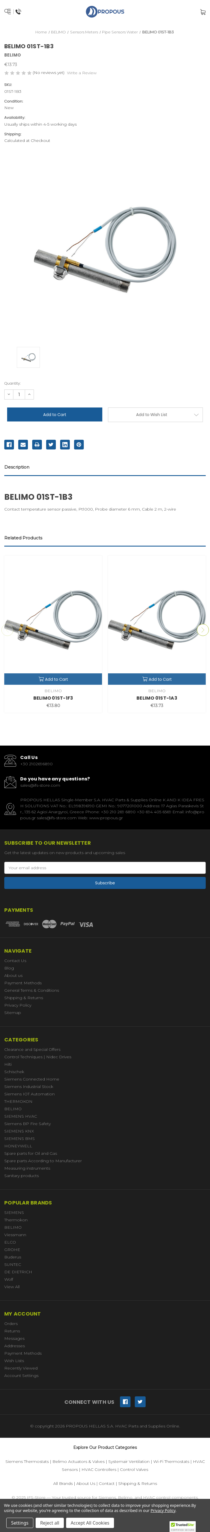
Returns (12, 1331)
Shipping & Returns (23, 997)
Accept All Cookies (90, 1523)
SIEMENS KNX (19, 1131)
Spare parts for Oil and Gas (30, 1153)
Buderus (12, 1257)
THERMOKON (18, 1101)
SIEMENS (14, 1212)
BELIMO (13, 1108)
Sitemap (12, 1012)
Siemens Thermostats (27, 1461)
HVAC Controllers (98, 1469)
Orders (11, 1323)
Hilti (8, 1064)
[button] (183, 1526)
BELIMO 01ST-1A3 (156, 698)
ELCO (10, 1242)
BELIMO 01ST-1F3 (53, 698)
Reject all (49, 1523)
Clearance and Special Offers (32, 1049)
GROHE (12, 1249)
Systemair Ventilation (129, 1461)
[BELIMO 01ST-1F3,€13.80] (53, 620)
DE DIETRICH (18, 1271)
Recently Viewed (21, 1368)
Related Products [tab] (23, 538)
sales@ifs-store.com (40, 785)
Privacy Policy (17, 1005)
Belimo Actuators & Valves (78, 1461)
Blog (9, 968)
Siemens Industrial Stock (28, 1086)
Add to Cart (53, 679)
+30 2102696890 (36, 763)
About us (13, 975)
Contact (107, 1483)
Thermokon (16, 1219)
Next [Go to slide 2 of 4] (203, 630)
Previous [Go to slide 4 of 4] (7, 630)
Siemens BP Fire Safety (27, 1123)
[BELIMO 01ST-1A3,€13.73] (157, 620)
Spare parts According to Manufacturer (43, 1160)
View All (12, 1286)
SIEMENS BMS (19, 1138)
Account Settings (21, 1375)
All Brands (63, 1483)
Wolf (8, 1279)
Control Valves (134, 1469)
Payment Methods (23, 982)
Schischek (14, 1071)
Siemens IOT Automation (29, 1094)
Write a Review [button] (82, 72)
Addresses (14, 1345)
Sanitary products (21, 1175)
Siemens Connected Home (31, 1079)
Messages (14, 1338)
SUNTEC (12, 1264)
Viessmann (15, 1234)
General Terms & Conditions (31, 990)
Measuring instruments (27, 1168)
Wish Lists (14, 1360)
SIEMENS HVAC (20, 1116)
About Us (85, 1483)
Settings (19, 1523)
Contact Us (15, 960)
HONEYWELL (18, 1146)
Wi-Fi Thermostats (171, 1461)
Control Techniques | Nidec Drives (37, 1056)
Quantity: (12, 383)
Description (16, 467)
